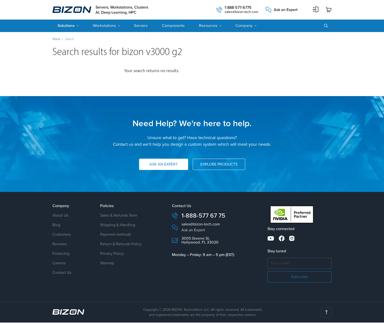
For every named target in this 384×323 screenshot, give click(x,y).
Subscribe (299, 277)
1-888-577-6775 (238, 8)
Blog (56, 225)
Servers (137, 26)
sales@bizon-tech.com (241, 12)
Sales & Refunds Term (118, 216)
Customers (61, 235)
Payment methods (115, 235)
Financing (60, 254)
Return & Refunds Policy (121, 244)
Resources (201, 26)
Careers (59, 264)
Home (56, 39)
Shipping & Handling (117, 225)
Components (168, 26)
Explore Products (219, 165)
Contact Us (61, 273)
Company (236, 26)
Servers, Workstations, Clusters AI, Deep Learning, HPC (123, 10)
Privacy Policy (112, 254)
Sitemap (107, 264)
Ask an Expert (286, 10)
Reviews (59, 244)
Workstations (102, 26)
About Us (60, 216)
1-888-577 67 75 (203, 216)
